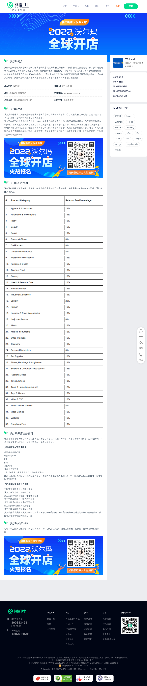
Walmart (118, 122)
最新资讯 (88, 639)
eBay (129, 133)
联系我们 (107, 624)
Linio (127, 139)
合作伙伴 (88, 629)
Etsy (138, 133)
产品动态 (70, 644)
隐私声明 (107, 629)
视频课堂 (88, 624)
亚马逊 (118, 116)
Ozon (117, 139)
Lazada (118, 133)
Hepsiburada (132, 144)
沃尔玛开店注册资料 (122, 91)
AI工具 (68, 634)
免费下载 (51, 619)
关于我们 (107, 619)
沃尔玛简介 (118, 77)
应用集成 (51, 629)
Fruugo (118, 144)
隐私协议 (93, 669)
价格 (49, 624)
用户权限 (103, 669)
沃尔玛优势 (118, 82)
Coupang (130, 127)
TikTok (130, 122)
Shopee (129, 116)
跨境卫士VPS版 (73, 619)
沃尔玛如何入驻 (120, 96)
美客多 (118, 150)
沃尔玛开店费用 (120, 86)
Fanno (118, 127)
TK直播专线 (71, 629)
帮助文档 (88, 619)
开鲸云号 (70, 624)
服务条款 (107, 634)
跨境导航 (70, 639)
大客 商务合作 (109, 639)
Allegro (137, 139)
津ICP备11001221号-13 (58, 663)
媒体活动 (88, 634)
